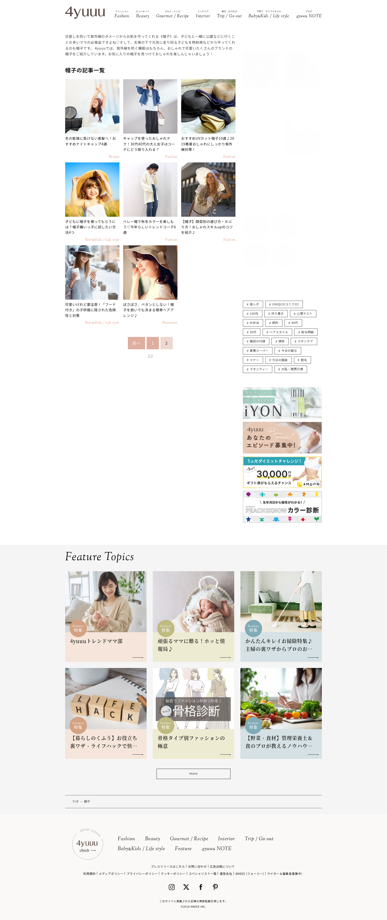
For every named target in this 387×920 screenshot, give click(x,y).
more (193, 774)
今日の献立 (289, 350)
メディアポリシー (111, 873)
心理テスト (304, 313)
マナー (254, 360)
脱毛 (304, 360)
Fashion (126, 839)
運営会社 (226, 873)
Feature (183, 849)
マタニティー (259, 369)
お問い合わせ (197, 866)
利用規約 (89, 873)
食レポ (254, 304)
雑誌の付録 (257, 341)
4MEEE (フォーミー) (249, 873)
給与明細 (307, 332)
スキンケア (305, 341)
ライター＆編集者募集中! (284, 873)
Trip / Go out (259, 839)
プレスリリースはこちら (168, 866)
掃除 (281, 341)
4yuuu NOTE (217, 849)
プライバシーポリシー (142, 873)
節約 (275, 322)
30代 (253, 332)
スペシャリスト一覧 (203, 873)
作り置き (277, 313)
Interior (226, 839)
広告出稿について (222, 866)
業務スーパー (259, 350)
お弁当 (254, 322)
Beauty (152, 839)
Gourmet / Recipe (189, 839)
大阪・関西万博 (292, 369)
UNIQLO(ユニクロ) (285, 304)
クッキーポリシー (173, 873)
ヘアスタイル (279, 332)
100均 (254, 313)
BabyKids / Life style (141, 849)
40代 (294, 322)
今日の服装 (280, 360)
